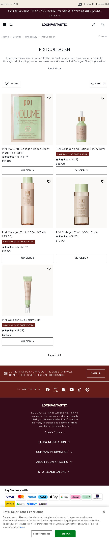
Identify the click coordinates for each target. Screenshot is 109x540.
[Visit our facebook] (48, 390)
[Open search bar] (11, 25)
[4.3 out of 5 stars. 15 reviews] (67, 160)
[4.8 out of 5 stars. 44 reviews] (13, 157)
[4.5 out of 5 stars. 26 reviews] (67, 236)
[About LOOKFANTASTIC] (54, 462)
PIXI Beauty (31, 36)
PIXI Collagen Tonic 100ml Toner (77, 232)
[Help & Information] (54, 442)
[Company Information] (54, 452)
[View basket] (102, 24)
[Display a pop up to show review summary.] (27, 156)
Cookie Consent (55, 432)
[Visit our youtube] (72, 390)
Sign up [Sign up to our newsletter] (96, 373)
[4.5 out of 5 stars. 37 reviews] (13, 247)
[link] (94, 24)
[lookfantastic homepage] (54, 24)
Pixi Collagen (54, 49)
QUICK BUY (27, 170)
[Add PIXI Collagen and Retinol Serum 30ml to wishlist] (103, 98)
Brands (17, 36)
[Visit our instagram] (64, 390)
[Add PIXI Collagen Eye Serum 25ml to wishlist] (49, 269)
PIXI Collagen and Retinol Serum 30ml (80, 148)
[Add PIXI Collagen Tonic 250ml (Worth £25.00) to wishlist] (49, 181)
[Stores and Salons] (54, 472)
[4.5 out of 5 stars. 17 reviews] (13, 330)
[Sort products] (98, 84)
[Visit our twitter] (56, 390)
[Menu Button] (5, 25)
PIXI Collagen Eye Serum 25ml (21, 319)
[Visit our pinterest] (87, 390)
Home (5, 36)
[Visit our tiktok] (79, 390)
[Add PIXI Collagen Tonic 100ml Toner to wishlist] (103, 181)
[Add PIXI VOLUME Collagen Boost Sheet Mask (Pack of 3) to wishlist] (49, 98)
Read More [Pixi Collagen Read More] (54, 68)
